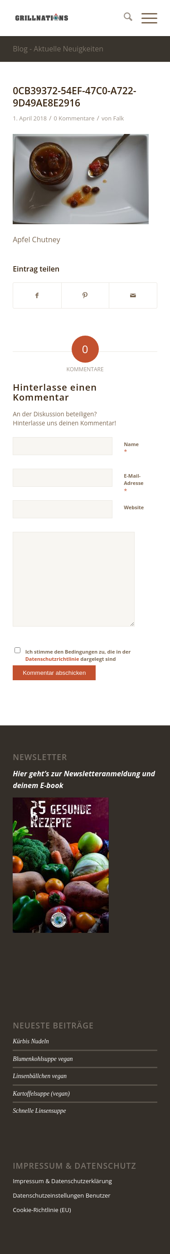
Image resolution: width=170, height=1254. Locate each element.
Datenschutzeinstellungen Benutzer (62, 1195)
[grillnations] (70, 18)
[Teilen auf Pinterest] (85, 295)
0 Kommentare (74, 118)
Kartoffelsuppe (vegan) (41, 1093)
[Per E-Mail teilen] (133, 295)
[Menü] (144, 18)
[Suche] (123, 18)
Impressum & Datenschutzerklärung (62, 1181)
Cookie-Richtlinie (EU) (42, 1210)
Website (134, 507)
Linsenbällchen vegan (40, 1076)
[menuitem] (123, 18)
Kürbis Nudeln (31, 1041)
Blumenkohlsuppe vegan (43, 1059)
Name (131, 448)
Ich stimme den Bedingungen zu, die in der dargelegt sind (78, 655)
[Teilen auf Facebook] (37, 295)
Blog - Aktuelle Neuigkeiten (58, 49)
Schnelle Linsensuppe (39, 1110)
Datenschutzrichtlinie (52, 658)
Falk (118, 118)
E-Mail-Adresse (133, 483)
